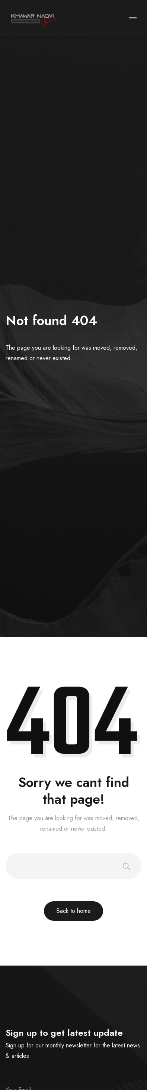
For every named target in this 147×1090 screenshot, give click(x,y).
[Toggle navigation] (132, 19)
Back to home (73, 911)
